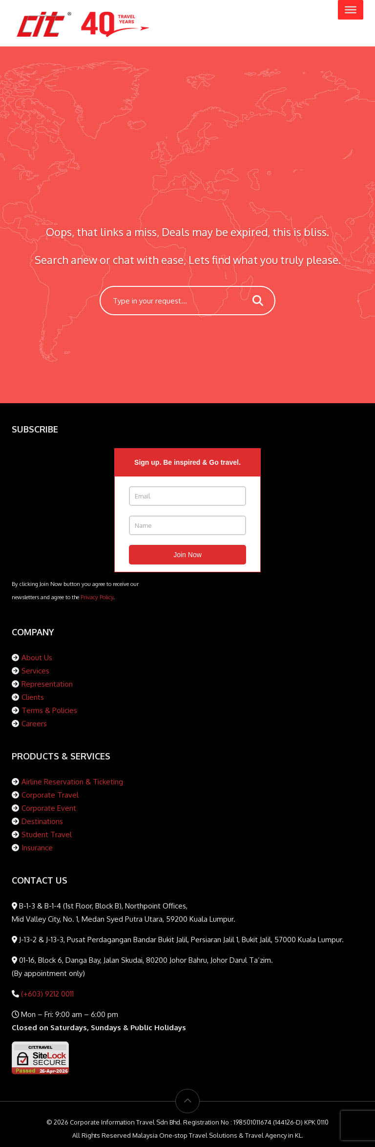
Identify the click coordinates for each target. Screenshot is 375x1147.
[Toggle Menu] (350, 9)
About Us (36, 657)
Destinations (42, 821)
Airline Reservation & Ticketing (72, 781)
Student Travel (46, 834)
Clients (32, 697)
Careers (34, 723)
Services (35, 670)
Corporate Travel (50, 795)
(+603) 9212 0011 (46, 993)
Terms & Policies (49, 710)
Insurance (37, 847)
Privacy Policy (97, 597)
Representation (47, 684)
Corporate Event (48, 808)
